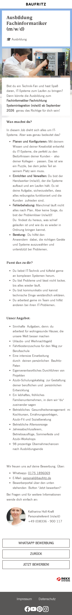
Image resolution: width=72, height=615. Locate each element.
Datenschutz (47, 599)
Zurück (36, 554)
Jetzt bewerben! (36, 564)
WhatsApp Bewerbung (36, 543)
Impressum (24, 599)
